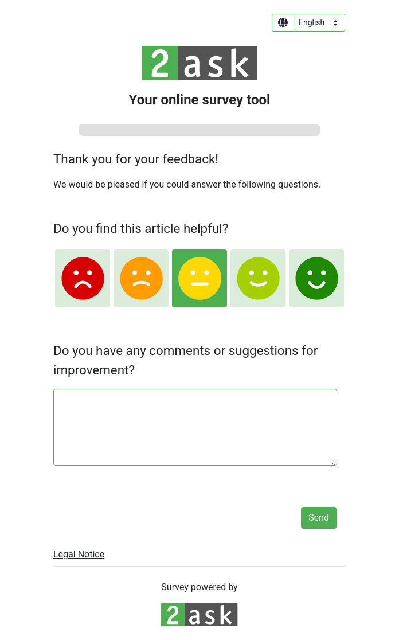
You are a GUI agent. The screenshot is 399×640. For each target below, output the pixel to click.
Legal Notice (78, 554)
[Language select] (319, 23)
